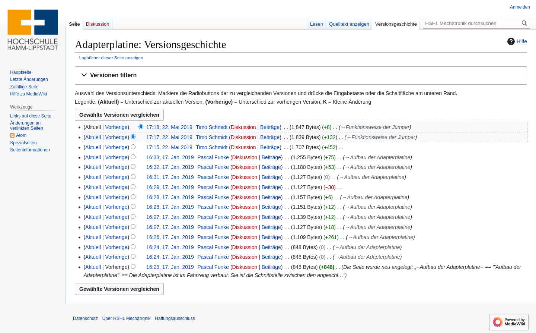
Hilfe (516, 41)
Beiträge (270, 127)
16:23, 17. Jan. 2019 (170, 267)
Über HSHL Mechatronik (126, 318)
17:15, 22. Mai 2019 (169, 147)
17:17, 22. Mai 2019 (169, 137)
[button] (301, 75)
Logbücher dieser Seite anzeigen (111, 57)
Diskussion (243, 127)
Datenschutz (85, 318)
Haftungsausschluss (175, 318)
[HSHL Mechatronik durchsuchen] (476, 23)
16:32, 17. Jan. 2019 (170, 167)
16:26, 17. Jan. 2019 (170, 237)
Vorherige (116, 127)
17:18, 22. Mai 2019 (169, 127)
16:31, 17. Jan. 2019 (170, 177)
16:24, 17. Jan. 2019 (170, 247)
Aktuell (93, 137)
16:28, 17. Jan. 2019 (170, 197)
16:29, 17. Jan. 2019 (170, 187)
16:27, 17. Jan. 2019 (170, 217)
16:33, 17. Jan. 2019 (170, 157)
